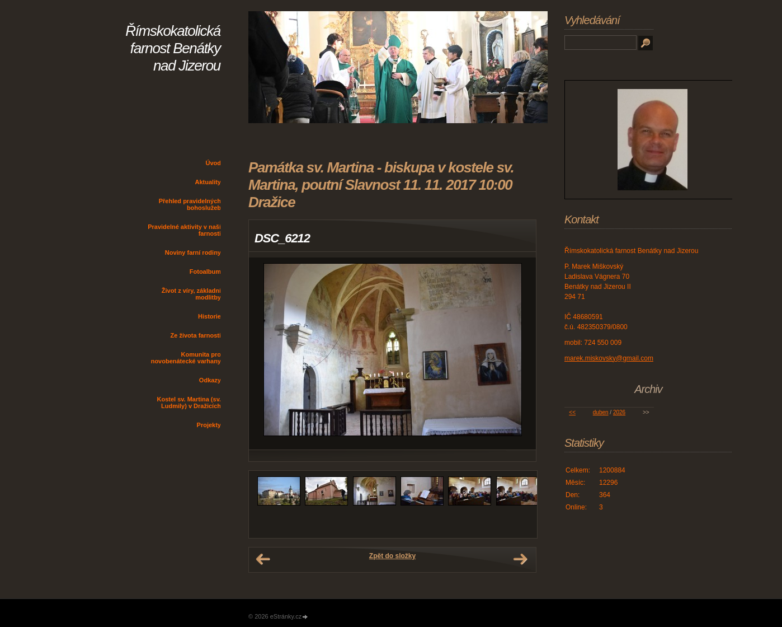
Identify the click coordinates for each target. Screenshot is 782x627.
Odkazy (210, 380)
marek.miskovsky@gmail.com (608, 358)
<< (572, 412)
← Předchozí (263, 559)
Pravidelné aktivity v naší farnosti (184, 230)
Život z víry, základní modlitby (191, 294)
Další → (520, 559)
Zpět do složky (392, 556)
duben (601, 412)
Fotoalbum (205, 271)
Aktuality (208, 182)
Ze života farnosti (196, 335)
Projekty (209, 425)
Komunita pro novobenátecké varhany (186, 357)
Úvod (214, 163)
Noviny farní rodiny (193, 252)
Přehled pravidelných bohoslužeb (190, 204)
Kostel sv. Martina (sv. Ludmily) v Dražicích (189, 402)
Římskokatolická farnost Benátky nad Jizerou (172, 48)
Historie (209, 316)
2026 (619, 412)
